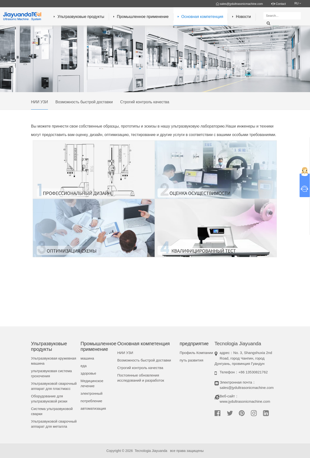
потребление (91, 401)
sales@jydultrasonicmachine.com (239, 4)
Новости (241, 17)
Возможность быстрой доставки (84, 102)
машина (87, 358)
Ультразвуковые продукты (79, 17)
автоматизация (93, 408)
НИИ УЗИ (39, 102)
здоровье (88, 373)
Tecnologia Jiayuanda (151, 451)
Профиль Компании (196, 353)
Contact (278, 4)
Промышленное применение (141, 17)
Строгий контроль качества (144, 102)
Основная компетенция (200, 17)
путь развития (191, 360)
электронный (91, 393)
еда (84, 366)
